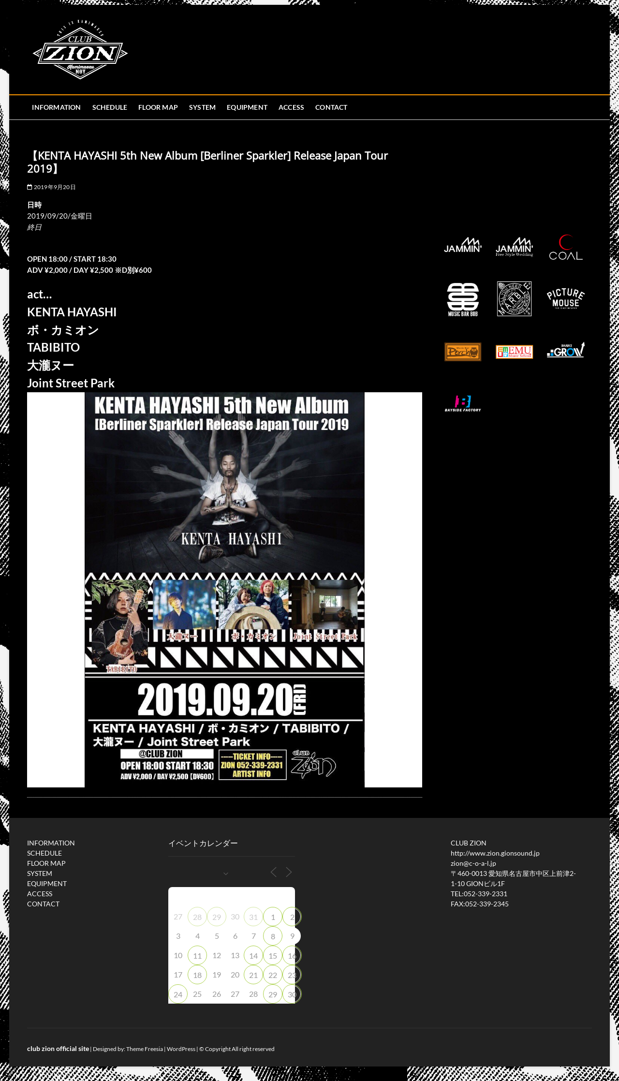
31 (253, 916)
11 (197, 955)
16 (292, 955)
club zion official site (58, 1048)
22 (272, 974)
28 (197, 916)
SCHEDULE (110, 107)
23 (292, 974)
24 (178, 994)
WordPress (181, 1048)
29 (216, 916)
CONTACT (331, 107)
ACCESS (291, 107)
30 (292, 994)
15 (272, 955)
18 (197, 974)
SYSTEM (202, 107)
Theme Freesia (144, 1048)
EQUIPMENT (247, 107)
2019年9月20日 (51, 187)
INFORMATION (56, 107)
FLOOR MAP (158, 107)
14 (253, 955)
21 (253, 974)
